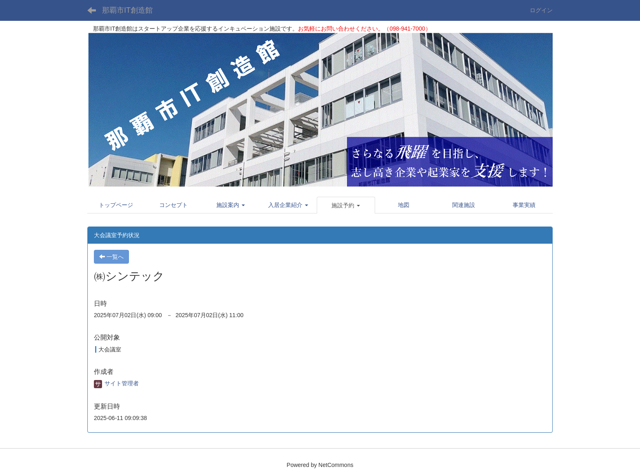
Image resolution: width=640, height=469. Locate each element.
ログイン (541, 10)
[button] (231, 205)
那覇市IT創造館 (127, 10)
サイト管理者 (116, 383)
